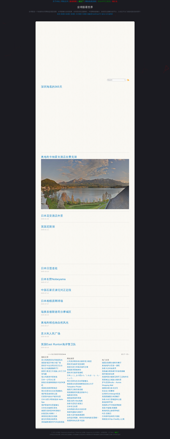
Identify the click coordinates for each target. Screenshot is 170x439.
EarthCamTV (96, 14)
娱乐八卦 (105, 14)
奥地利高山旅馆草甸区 (111, 411)
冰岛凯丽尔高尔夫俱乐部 (76, 409)
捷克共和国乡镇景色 (49, 419)
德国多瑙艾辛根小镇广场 (51, 363)
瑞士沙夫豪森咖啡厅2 (49, 368)
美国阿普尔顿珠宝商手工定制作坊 (115, 377)
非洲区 (84, 14)
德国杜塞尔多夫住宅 (110, 388)
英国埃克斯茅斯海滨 (49, 388)
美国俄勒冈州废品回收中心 (77, 392)
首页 (58, 14)
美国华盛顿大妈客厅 (75, 412)
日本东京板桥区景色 (49, 408)
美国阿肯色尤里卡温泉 (76, 420)
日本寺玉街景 (72, 406)
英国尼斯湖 (48, 226)
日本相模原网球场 (52, 300)
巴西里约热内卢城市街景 (51, 396)
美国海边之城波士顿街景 (111, 380)
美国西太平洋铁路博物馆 (111, 405)
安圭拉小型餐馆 (108, 391)
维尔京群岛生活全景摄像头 (51, 391)
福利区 (110, 14)
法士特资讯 (96, 432)
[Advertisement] (10, 38)
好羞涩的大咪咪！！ (49, 413)
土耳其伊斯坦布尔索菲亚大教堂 (79, 361)
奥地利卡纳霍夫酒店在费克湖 (59, 156)
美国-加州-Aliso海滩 (75, 401)
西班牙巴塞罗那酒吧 (75, 373)
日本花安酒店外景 (52, 215)
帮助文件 (64, 1)
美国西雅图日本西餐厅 (111, 396)
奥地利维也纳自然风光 (55, 322)
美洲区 (63, 14)
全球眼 (83, 432)
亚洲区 (73, 14)
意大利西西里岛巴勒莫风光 (51, 360)
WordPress (71, 432)
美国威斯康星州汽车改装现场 (52, 422)
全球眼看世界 (85, 7)
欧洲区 (68, 14)
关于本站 (56, 1)
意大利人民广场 (50, 333)
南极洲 (89, 14)
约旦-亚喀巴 (106, 413)
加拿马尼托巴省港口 (75, 404)
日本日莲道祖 (49, 268)
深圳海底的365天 (51, 86)
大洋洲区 (79, 14)
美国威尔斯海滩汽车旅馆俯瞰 (113, 371)
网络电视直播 (90, 1)
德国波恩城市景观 (74, 398)
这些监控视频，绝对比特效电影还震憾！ (83, 418)
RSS (128, 80)
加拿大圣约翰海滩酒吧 (76, 415)
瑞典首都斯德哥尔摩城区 (56, 311)
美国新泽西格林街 (74, 370)
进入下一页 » (125, 354)
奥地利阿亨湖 (107, 402)
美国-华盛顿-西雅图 (109, 408)
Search (125, 80)
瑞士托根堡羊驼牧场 (57, 354)
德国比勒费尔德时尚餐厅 (111, 363)
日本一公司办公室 (48, 380)
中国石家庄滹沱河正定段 (56, 289)
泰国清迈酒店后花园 (49, 416)
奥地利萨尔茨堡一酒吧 (111, 365)
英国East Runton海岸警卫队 (58, 344)
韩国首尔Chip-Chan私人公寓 (113, 419)
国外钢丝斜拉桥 (108, 374)
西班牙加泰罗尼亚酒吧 (76, 364)
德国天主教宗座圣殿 (75, 389)
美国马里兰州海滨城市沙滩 (77, 367)
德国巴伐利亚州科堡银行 (51, 411)
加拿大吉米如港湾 (109, 368)
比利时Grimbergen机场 (111, 394)
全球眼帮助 (104, 432)
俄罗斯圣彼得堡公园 (49, 394)
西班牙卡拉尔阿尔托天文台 (51, 365)
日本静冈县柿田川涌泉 (111, 416)
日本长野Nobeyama (53, 279)
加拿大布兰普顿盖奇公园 (111, 399)
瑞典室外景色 (72, 395)
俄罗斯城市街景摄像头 (50, 405)
